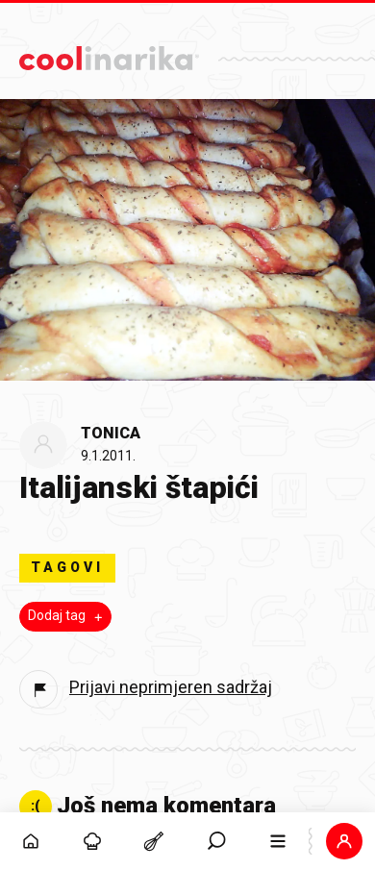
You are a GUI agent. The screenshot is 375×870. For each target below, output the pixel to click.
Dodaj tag (67, 616)
